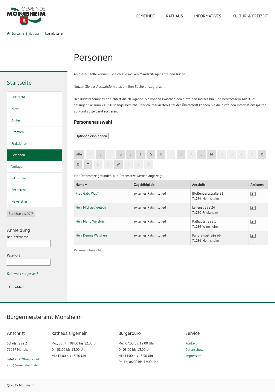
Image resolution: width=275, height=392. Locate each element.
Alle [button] (79, 154)
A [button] (90, 154)
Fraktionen (19, 143)
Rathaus (174, 16)
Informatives (207, 16)
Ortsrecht (18, 97)
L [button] (201, 154)
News (15, 109)
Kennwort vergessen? (22, 274)
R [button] (262, 154)
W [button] (118, 165)
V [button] (108, 165)
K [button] (191, 154)
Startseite (16, 33)
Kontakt (191, 343)
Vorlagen (17, 166)
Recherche (18, 190)
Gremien (17, 132)
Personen (18, 155)
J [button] (181, 154)
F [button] (141, 154)
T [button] (88, 165)
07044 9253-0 (29, 359)
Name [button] (81, 185)
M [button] (211, 154)
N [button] (221, 154)
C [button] (111, 154)
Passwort (29, 259)
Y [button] (138, 165)
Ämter (15, 120)
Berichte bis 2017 (21, 214)
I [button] (171, 154)
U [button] (98, 165)
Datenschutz (194, 349)
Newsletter (19, 201)
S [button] (78, 165)
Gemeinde (145, 16)
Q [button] (252, 154)
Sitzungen (18, 178)
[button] (254, 194)
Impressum (193, 356)
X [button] (128, 165)
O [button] (232, 154)
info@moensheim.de (22, 365)
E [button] (131, 154)
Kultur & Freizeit (250, 16)
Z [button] (149, 165)
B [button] (100, 154)
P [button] (242, 154)
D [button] (120, 154)
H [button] (161, 154)
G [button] (151, 154)
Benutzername (29, 241)
